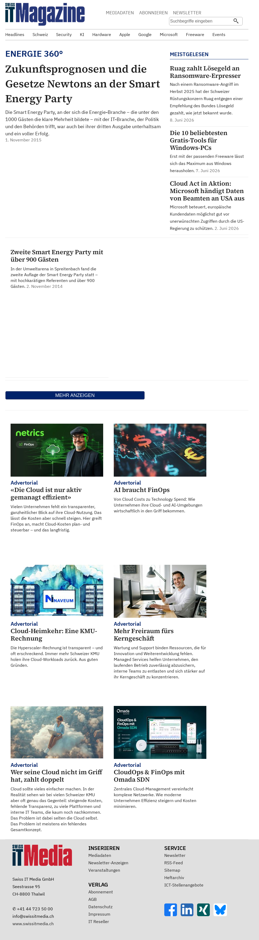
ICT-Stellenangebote (183, 885)
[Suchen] (236, 21)
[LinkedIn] (189, 914)
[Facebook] (172, 914)
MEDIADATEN (120, 13)
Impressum (99, 914)
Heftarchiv (174, 877)
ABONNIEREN (153, 13)
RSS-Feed (173, 862)
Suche (217, 13)
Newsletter (174, 855)
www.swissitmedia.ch (33, 923)
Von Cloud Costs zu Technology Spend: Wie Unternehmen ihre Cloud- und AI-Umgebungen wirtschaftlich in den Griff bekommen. (160, 496)
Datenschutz (100, 906)
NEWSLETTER (187, 13)
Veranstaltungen (104, 870)
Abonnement (100, 891)
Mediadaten (99, 855)
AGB (92, 899)
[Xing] (205, 914)
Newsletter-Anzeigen (108, 862)
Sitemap (172, 870)
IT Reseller (98, 921)
